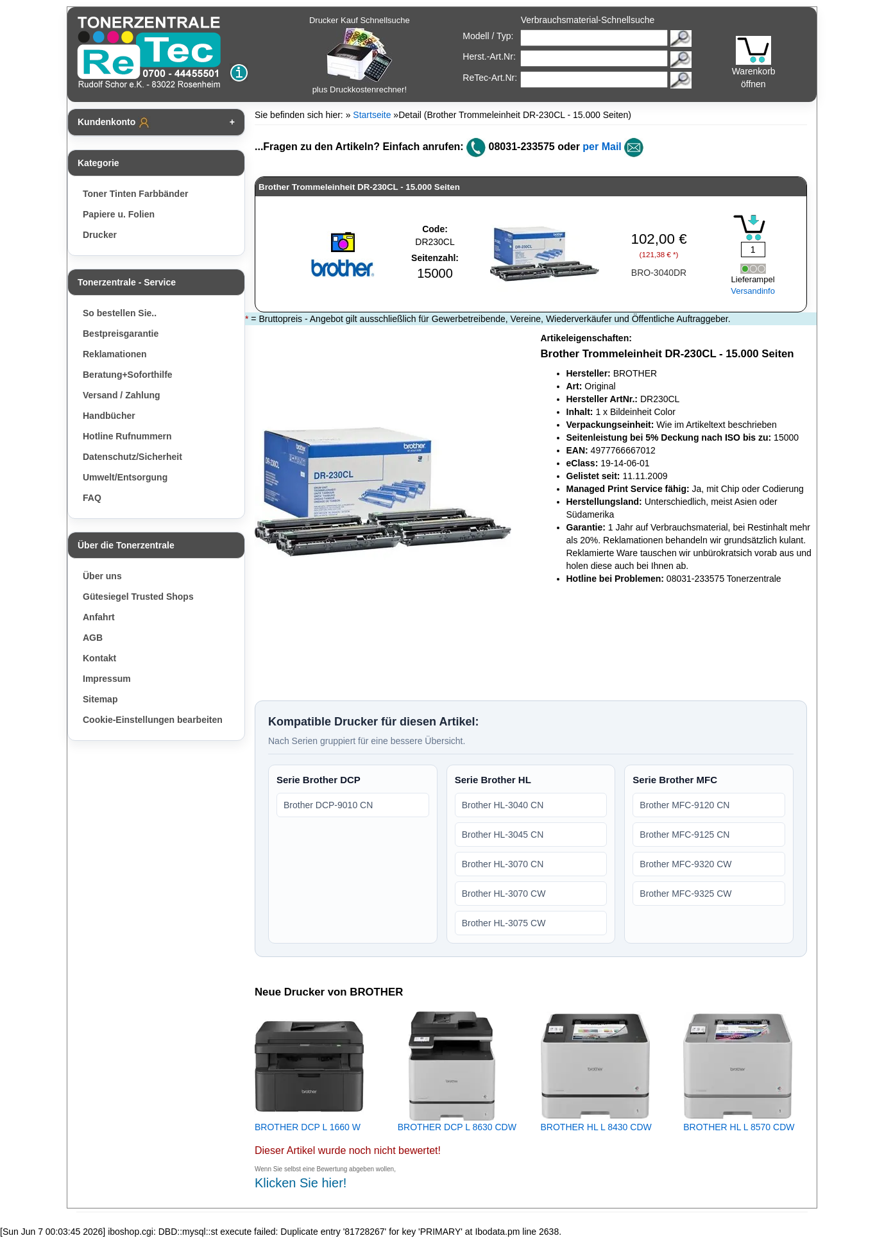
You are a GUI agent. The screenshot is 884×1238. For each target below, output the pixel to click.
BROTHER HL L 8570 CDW (738, 1127)
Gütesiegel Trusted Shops (138, 596)
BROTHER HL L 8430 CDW (596, 1127)
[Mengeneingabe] (753, 249)
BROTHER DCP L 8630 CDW (457, 1127)
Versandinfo (753, 291)
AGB (93, 637)
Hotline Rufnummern (127, 436)
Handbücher (109, 416)
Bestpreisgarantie (120, 333)
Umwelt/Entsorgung (125, 477)
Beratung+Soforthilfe (128, 374)
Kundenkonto (114, 122)
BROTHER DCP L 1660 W (308, 1127)
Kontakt (99, 658)
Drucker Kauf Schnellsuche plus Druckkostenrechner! (359, 54)
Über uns (102, 576)
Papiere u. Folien (119, 214)
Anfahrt (99, 617)
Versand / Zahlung (121, 395)
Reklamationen (115, 354)
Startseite (372, 115)
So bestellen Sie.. (120, 313)
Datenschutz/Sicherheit (132, 457)
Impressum (107, 679)
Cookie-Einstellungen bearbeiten (153, 720)
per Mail (601, 146)
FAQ (92, 498)
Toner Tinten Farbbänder (135, 194)
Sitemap (100, 699)
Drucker (100, 235)
